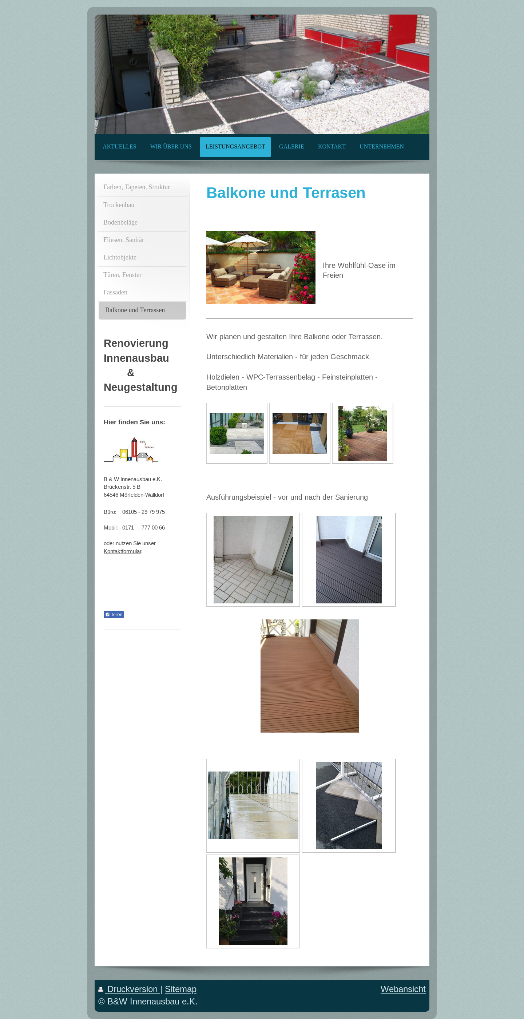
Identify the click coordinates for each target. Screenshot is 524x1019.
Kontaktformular (122, 551)
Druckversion (129, 989)
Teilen (113, 614)
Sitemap (180, 989)
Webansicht (403, 989)
